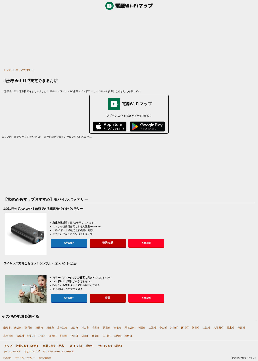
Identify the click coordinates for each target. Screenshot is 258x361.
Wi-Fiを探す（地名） (82, 345)
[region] (129, 38)
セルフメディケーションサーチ (58, 351)
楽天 (83, 297)
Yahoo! (106, 242)
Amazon (61, 242)
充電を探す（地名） (27, 345)
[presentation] (41, 234)
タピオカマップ (12, 351)
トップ (8, 345)
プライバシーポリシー (25, 358)
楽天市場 (83, 242)
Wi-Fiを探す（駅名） (110, 345)
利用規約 (7, 358)
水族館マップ (32, 351)
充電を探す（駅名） (55, 345)
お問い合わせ (45, 358)
